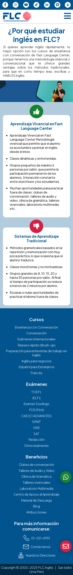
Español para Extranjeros (36, 367)
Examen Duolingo (36, 404)
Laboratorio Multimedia (36, 488)
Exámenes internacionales (36, 339)
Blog (36, 506)
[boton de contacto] (66, 546)
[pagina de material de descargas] (68, 5)
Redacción (36, 439)
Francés (36, 373)
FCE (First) (36, 410)
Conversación (36, 333)
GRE (36, 428)
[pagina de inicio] (16, 16)
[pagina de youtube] (26, 5)
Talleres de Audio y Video (36, 471)
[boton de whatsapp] (66, 477)
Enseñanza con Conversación (36, 327)
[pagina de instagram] (15, 5)
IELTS (36, 398)
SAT (36, 434)
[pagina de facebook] (5, 5)
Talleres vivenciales (36, 482)
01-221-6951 (36, 538)
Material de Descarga (36, 500)
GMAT (36, 422)
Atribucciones (36, 512)
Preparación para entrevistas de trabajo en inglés (36, 353)
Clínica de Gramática (36, 476)
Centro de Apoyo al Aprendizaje (36, 494)
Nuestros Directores (36, 555)
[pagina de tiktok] (36, 5)
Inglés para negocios (36, 361)
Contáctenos (36, 546)
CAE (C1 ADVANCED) (36, 416)
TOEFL (36, 392)
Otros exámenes (36, 445)
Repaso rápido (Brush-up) (36, 345)
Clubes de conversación (36, 465)
